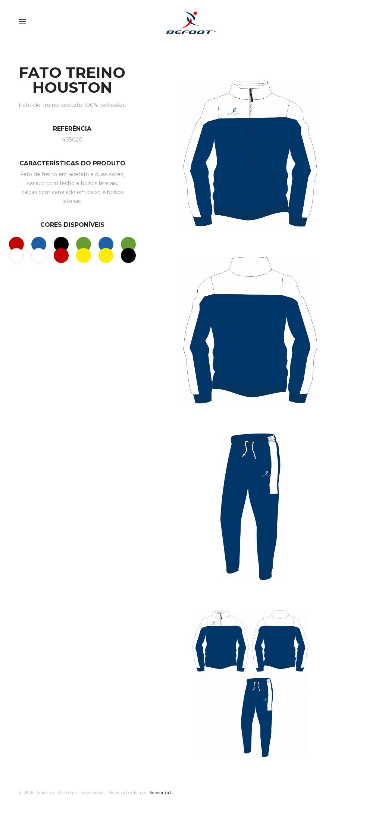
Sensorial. (162, 792)
